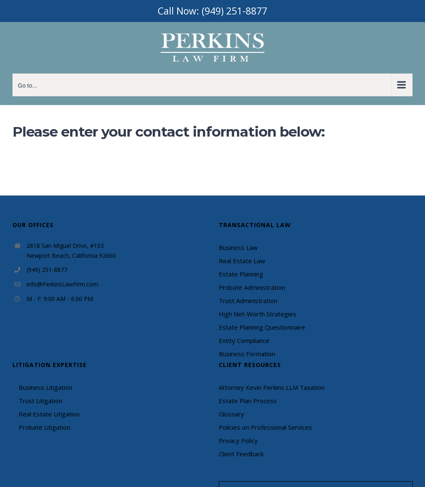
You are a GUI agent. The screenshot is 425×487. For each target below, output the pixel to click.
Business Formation (247, 354)
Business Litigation (45, 387)
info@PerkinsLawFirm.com (62, 284)
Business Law (238, 247)
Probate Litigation (44, 427)
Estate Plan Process (248, 400)
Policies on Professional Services (265, 427)
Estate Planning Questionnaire (262, 327)
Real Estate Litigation (49, 414)
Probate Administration (252, 287)
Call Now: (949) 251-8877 (212, 10)
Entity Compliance (244, 340)
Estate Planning (241, 274)
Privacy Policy (238, 440)
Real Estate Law (242, 261)
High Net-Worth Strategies (257, 314)
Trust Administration (248, 300)
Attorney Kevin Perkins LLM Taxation (272, 387)
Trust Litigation (40, 400)
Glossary (231, 414)
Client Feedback (241, 454)
